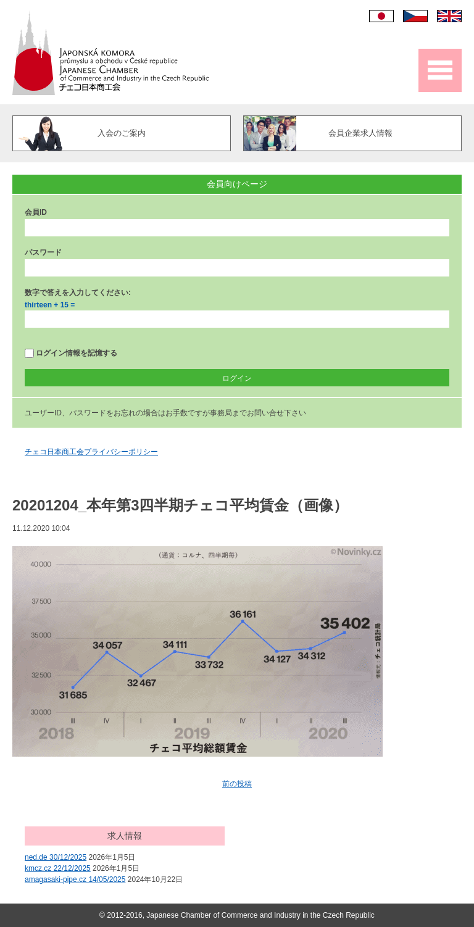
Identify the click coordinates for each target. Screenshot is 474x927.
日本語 (381, 16)
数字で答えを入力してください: (78, 292)
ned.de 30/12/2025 (55, 857)
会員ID (36, 212)
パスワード (43, 252)
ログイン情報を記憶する (71, 353)
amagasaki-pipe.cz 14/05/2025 (75, 879)
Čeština (415, 16)
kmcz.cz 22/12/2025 (58, 868)
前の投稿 (237, 783)
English (449, 16)
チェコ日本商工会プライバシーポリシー (91, 451)
